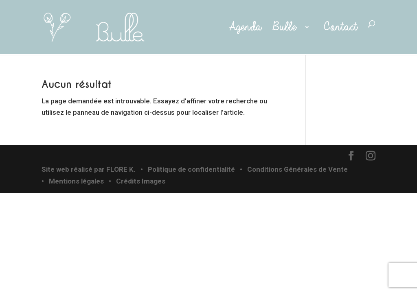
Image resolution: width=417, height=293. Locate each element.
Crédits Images (140, 181)
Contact (340, 27)
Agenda (242, 27)
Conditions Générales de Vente (297, 169)
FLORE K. (121, 169)
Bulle (286, 27)
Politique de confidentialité (191, 169)
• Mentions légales (73, 181)
